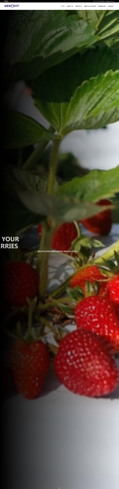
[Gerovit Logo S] (12, 6)
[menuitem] (63, 6)
